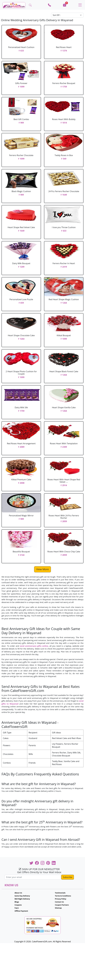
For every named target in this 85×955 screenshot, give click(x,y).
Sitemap (58, 908)
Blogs (17, 902)
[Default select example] (67, 15)
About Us (18, 893)
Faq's (17, 908)
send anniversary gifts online (34, 646)
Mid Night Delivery (22, 899)
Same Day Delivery (22, 896)
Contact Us (59, 902)
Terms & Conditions (63, 896)
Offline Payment (21, 911)
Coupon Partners (62, 905)
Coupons (18, 905)
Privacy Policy (60, 899)
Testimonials (60, 893)
